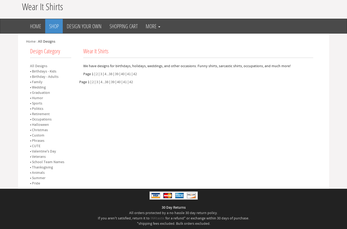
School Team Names (48, 162)
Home (35, 26)
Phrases (38, 140)
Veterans (39, 156)
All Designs (38, 66)
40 (123, 74)
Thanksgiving (42, 167)
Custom (38, 135)
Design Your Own (84, 26)
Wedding (39, 87)
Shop (54, 26)
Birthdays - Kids (44, 71)
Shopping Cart (124, 26)
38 (110, 74)
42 (135, 74)
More (153, 26)
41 (129, 74)
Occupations (42, 119)
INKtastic (157, 218)
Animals (38, 172)
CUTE (36, 146)
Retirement (41, 114)
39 (117, 74)
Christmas (40, 130)
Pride (36, 183)
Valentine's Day (44, 151)
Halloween (40, 124)
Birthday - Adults (45, 76)
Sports (37, 103)
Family (37, 82)
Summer (38, 178)
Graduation (41, 92)
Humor (37, 98)
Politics (37, 108)
